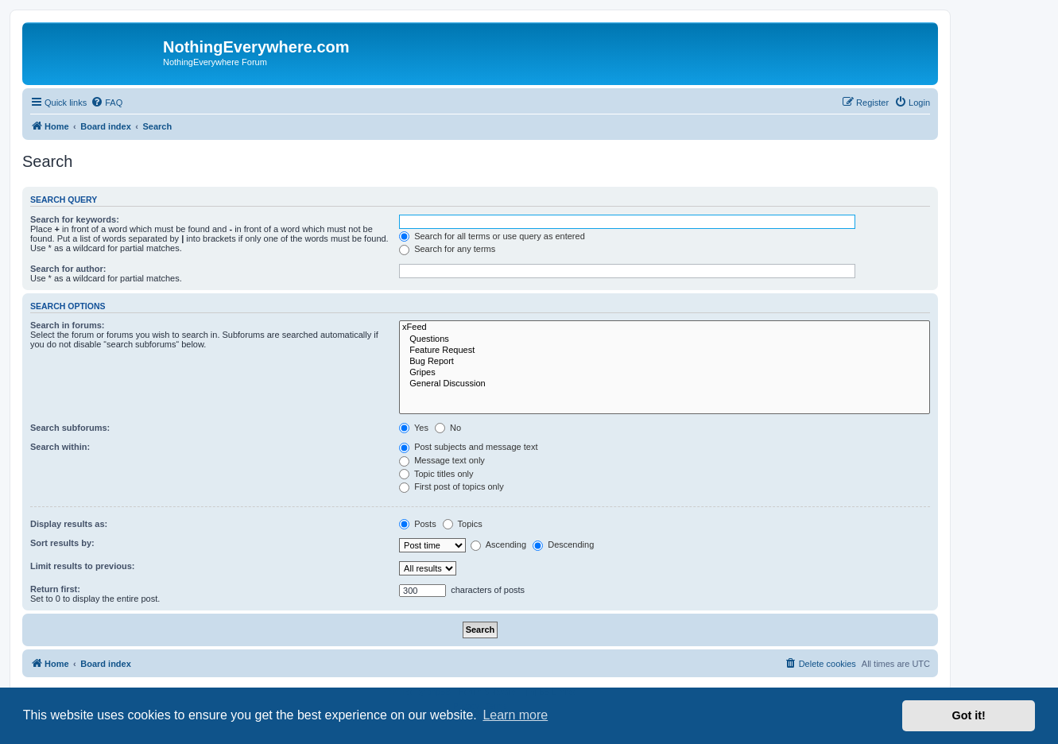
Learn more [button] (515, 715)
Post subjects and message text (468, 446)
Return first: (55, 589)
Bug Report (664, 361)
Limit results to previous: (82, 566)
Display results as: (68, 524)
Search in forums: (67, 325)
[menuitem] (106, 102)
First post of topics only (451, 486)
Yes (413, 427)
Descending (563, 544)
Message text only (442, 460)
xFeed (664, 327)
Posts (417, 524)
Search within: (60, 446)
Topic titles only (436, 474)
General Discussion (664, 383)
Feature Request (664, 350)
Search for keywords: (74, 219)
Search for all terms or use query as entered (492, 236)
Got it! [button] (969, 715)
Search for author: (68, 268)
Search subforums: (70, 427)
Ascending (498, 544)
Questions (664, 339)
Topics (462, 524)
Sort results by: (62, 543)
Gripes (664, 372)
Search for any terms (447, 249)
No (448, 427)
